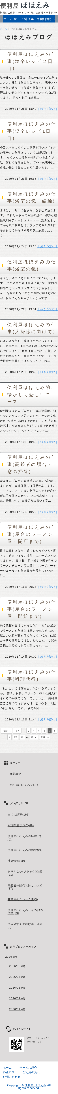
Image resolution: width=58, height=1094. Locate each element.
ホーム (8, 19)
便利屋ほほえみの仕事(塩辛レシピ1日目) (31, 131)
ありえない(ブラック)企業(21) (25, 873)
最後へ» (45, 737)
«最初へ (6, 731)
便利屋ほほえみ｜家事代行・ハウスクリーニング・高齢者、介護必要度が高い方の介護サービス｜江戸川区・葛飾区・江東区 (24, 5)
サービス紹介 (18, 19)
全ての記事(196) (19, 814)
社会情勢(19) (16, 860)
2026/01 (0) (17, 1009)
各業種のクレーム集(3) (23, 899)
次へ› (34, 737)
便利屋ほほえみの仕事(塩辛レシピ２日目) (31, 61)
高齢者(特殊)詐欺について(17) (25, 887)
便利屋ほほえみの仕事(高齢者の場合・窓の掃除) (31, 464)
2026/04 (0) (17, 976)
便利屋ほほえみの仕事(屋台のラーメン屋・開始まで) (31, 609)
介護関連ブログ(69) (21, 825)
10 (15, 737)
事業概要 (15, 773)
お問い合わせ (50, 19)
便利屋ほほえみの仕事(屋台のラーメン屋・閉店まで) (31, 534)
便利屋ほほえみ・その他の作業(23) (25, 912)
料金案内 (29, 19)
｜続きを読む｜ (47, 108)
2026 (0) (11, 956)
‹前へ (17, 731)
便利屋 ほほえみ (35, 1085)
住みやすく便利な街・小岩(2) (25, 925)
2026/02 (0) (17, 998)
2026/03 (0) (17, 987)
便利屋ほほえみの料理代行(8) (25, 838)
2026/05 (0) (17, 966)
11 (22, 737)
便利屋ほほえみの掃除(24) (25, 850)
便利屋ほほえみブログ (24, 785)
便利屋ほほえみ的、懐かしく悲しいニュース (32, 394)
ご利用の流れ (39, 19)
